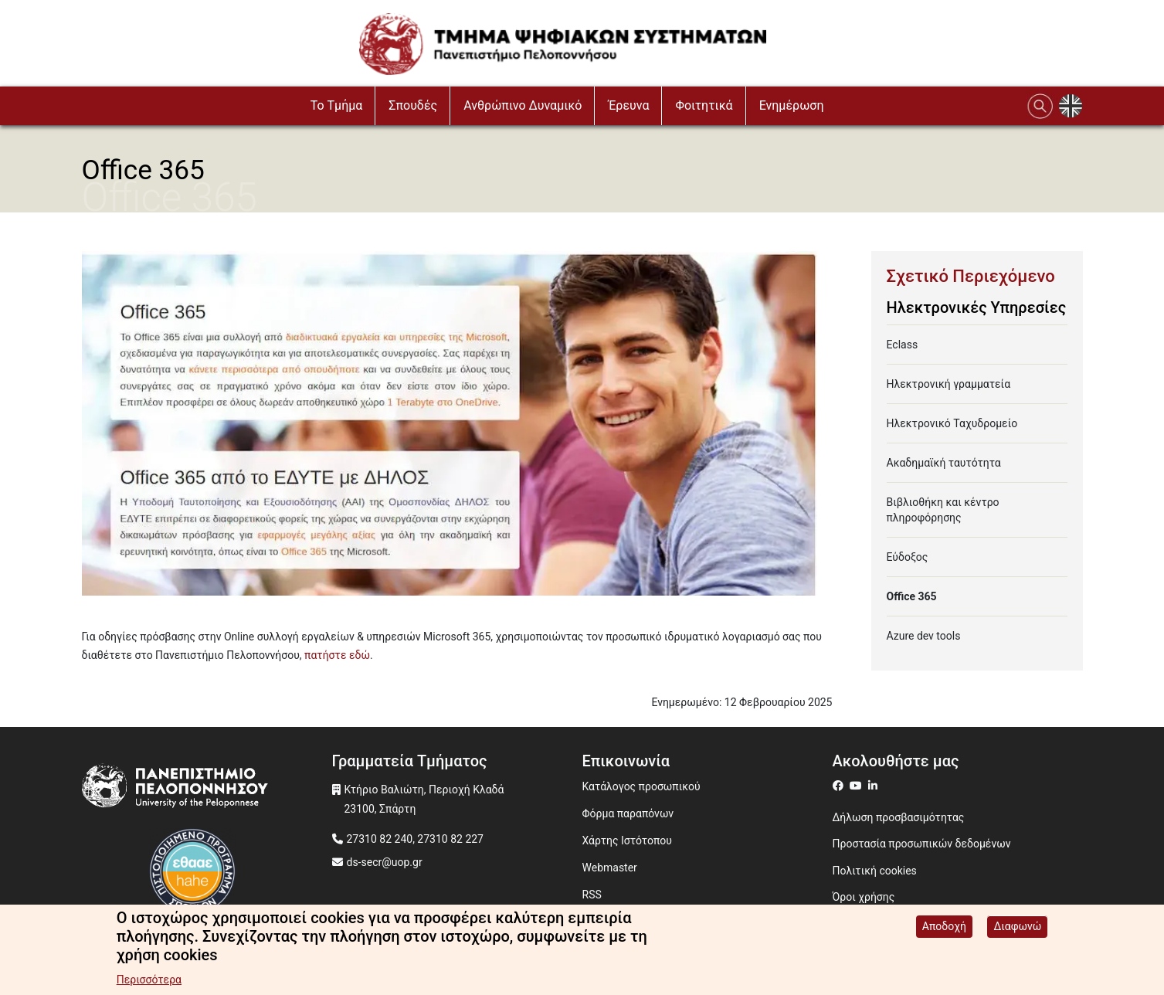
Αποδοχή (944, 928)
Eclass (902, 344)
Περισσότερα (149, 982)
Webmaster (609, 867)
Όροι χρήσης (864, 897)
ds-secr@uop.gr (385, 862)
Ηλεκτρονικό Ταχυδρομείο (952, 423)
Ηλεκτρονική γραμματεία (949, 384)
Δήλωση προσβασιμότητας (899, 817)
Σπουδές (413, 105)
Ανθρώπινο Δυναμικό (522, 105)
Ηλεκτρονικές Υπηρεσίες (977, 307)
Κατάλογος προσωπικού (641, 786)
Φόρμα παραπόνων (628, 813)
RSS (592, 894)
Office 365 (912, 596)
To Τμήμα (337, 105)
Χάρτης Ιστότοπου (627, 840)
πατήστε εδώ (337, 655)
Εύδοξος (907, 557)
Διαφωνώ (1017, 928)
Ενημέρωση (791, 105)
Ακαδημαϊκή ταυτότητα (944, 463)
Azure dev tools (924, 636)
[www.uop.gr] (207, 789)
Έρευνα (628, 105)
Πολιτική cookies (875, 870)
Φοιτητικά (703, 105)
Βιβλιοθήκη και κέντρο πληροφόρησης (943, 510)
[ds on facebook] (841, 785)
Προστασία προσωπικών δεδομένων (922, 843)
